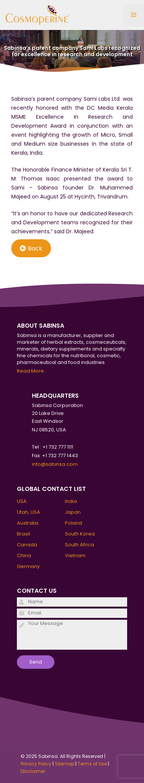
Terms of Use (92, 764)
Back (31, 248)
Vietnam (75, 555)
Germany (28, 566)
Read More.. (31, 370)
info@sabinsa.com (55, 464)
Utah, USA (28, 512)
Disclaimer (33, 771)
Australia (27, 522)
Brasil (23, 533)
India (71, 501)
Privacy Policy (36, 764)
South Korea (80, 533)
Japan (73, 512)
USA (22, 501)
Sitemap (64, 764)
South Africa (79, 544)
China (24, 555)
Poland (73, 522)
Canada (27, 544)
